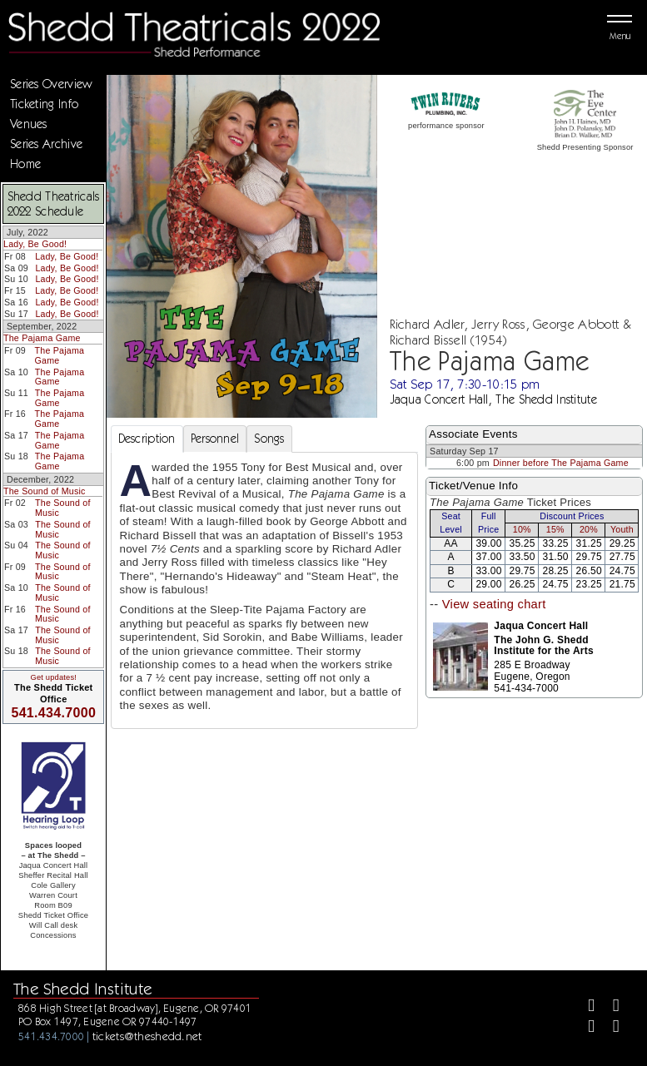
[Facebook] (584, 1007)
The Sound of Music (44, 491)
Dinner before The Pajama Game (561, 463)
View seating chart (494, 604)
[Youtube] (609, 1028)
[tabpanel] (265, 590)
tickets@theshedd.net (147, 1036)
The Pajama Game (42, 338)
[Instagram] (584, 1028)
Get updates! (53, 677)
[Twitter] (609, 1007)
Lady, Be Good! (35, 244)
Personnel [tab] (215, 438)
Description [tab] (147, 438)
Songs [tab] (269, 438)
